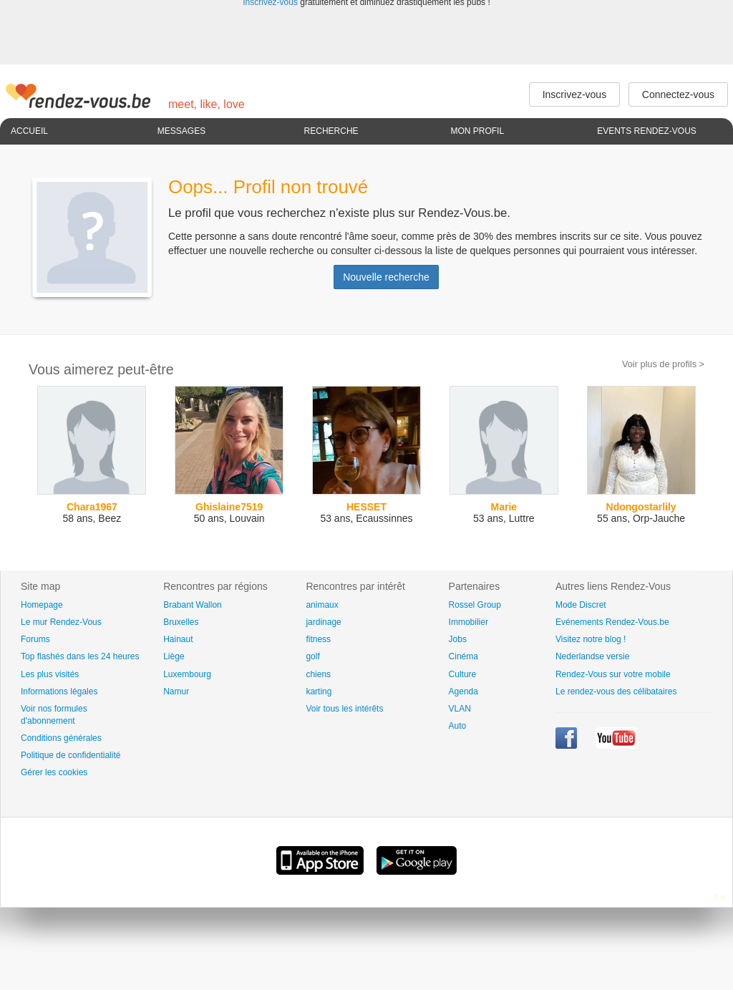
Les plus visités (50, 674)
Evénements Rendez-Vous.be (612, 622)
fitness (318, 639)
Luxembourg (187, 674)
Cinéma (463, 656)
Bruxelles (180, 622)
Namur (176, 691)
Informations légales (59, 691)
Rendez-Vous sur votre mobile (613, 674)
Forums (35, 639)
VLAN (460, 709)
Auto (458, 726)
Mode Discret (580, 605)
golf (312, 656)
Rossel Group (475, 605)
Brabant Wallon (192, 605)
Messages (181, 131)
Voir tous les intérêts (344, 709)
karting (318, 691)
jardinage (323, 622)
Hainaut (178, 639)
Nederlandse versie (592, 656)
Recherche (331, 131)
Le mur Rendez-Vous (61, 622)
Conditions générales (61, 738)
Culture (463, 674)
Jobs (458, 639)
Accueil (29, 131)
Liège (173, 656)
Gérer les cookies (54, 772)
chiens (318, 674)
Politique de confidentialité (70, 755)
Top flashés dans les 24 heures (80, 656)
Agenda (463, 691)
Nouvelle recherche (386, 277)
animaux (322, 605)
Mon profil (477, 131)
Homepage (42, 605)
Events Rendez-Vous (646, 131)
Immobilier (468, 622)
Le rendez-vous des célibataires (615, 691)
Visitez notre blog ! (590, 639)
